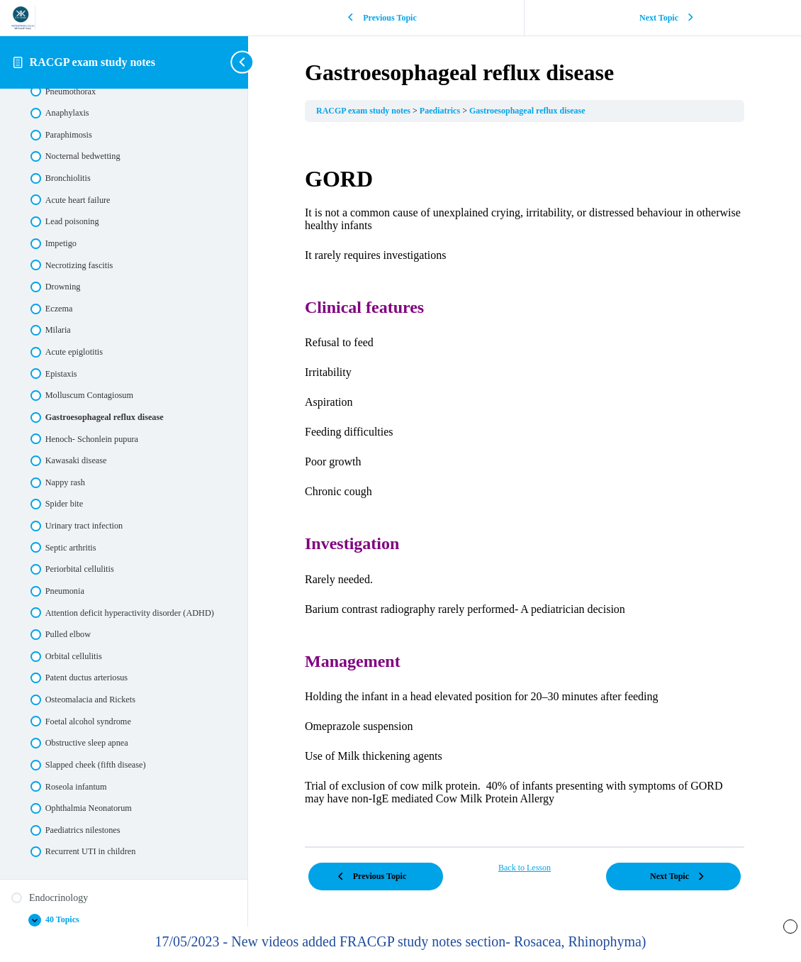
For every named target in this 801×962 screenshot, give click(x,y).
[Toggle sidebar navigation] (244, 62)
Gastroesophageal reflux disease (527, 111)
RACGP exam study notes (92, 62)
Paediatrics (441, 111)
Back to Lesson (524, 868)
